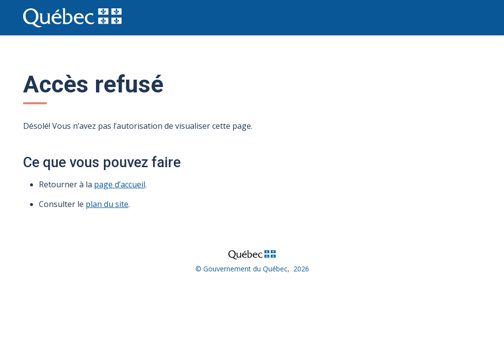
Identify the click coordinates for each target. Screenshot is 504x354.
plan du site (107, 204)
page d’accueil (119, 184)
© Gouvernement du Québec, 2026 (252, 268)
